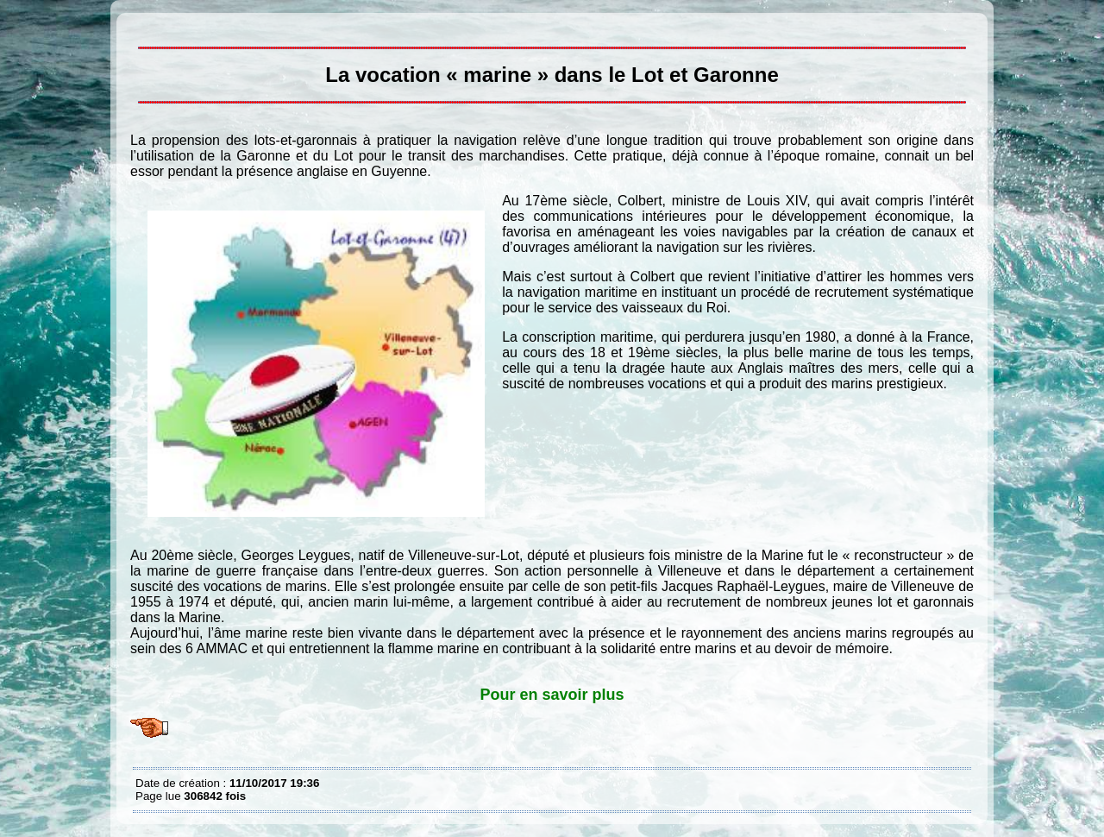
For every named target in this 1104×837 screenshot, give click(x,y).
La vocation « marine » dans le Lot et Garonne (139, 26)
